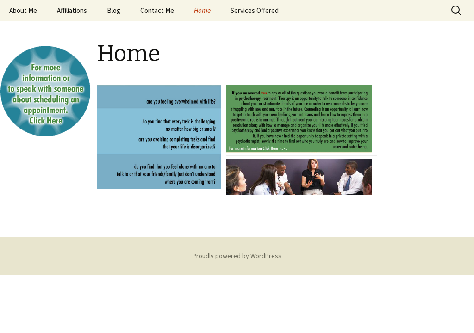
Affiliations (72, 10)
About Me (23, 10)
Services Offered (255, 10)
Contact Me (157, 10)
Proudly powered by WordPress (237, 256)
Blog (113, 10)
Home (202, 10)
